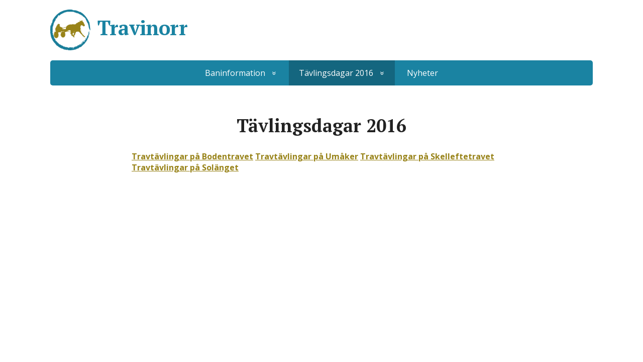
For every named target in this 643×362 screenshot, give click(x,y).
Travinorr (142, 27)
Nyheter (422, 72)
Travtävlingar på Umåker (306, 156)
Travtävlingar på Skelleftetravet (427, 156)
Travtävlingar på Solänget (185, 167)
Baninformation (235, 72)
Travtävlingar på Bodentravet (192, 156)
